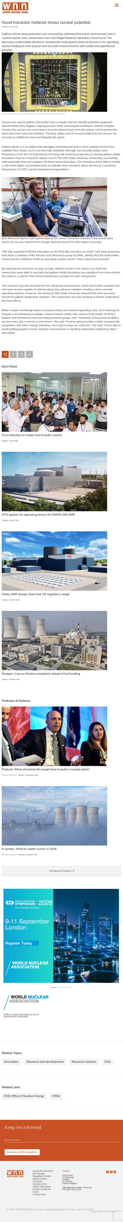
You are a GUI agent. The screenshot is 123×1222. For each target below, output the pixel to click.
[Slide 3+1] (69, 987)
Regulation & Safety (42, 1176)
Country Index (39, 1195)
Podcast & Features (42, 1189)
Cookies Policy (109, 1212)
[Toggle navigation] (117, 5)
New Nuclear (39, 1174)
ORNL (56, 1096)
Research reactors (84, 1062)
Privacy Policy (96, 1212)
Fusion (36, 1192)
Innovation (11, 1062)
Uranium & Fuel (40, 1184)
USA (107, 1062)
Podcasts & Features (9, 775)
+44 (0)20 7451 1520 (71, 1190)
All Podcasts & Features (60, 871)
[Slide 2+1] (64, 987)
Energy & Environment (43, 1171)
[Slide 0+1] (54, 987)
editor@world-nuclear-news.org (77, 1188)
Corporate (37, 1182)
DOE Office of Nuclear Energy (24, 1096)
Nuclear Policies (40, 1179)
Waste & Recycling (41, 1187)
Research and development (45, 1062)
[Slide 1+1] (59, 987)
